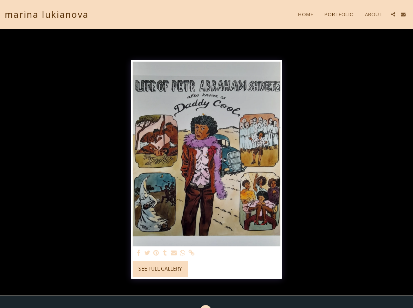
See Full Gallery (160, 268)
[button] (393, 14)
